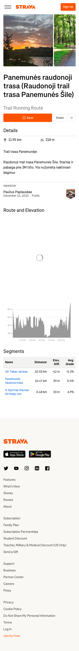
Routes (8, 500)
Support (8, 564)
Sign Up (68, 7)
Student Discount (15, 538)
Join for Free (11, 636)
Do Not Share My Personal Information (29, 616)
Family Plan (11, 525)
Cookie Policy (12, 609)
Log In (7, 629)
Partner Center (13, 577)
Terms (7, 622)
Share (60, 118)
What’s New (11, 486)
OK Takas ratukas (16, 372)
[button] (28, 40)
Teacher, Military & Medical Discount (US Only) (34, 545)
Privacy (8, 602)
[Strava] (26, 7)
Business (9, 570)
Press (7, 590)
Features (9, 480)
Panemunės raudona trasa (14, 381)
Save (27, 118)
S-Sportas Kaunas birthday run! (17, 392)
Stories (8, 493)
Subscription (11, 518)
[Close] (7, 7)
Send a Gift (10, 552)
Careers (8, 584)
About (7, 506)
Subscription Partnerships (20, 532)
